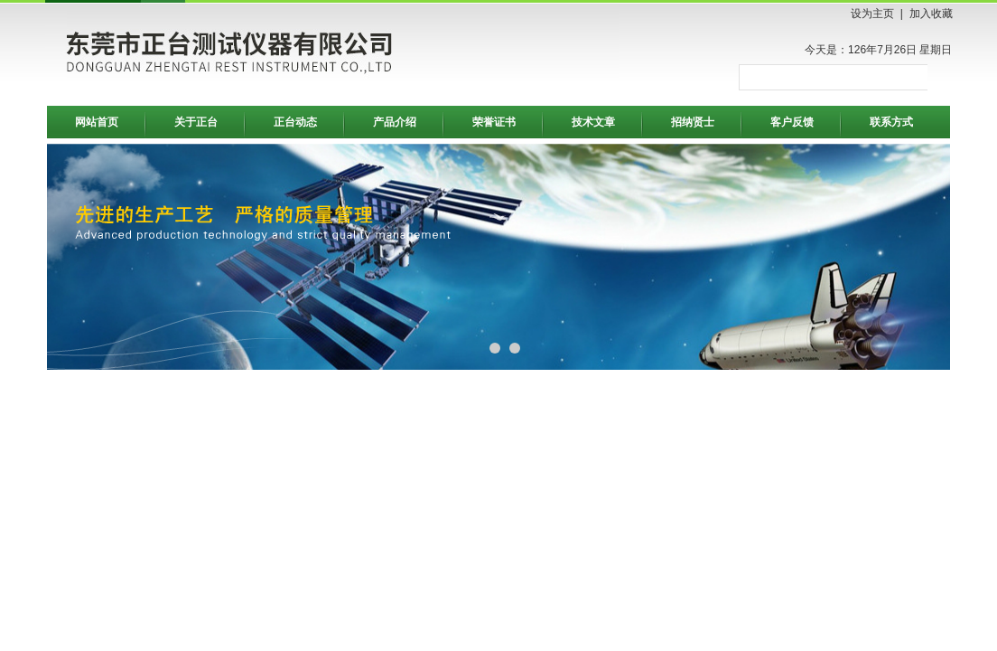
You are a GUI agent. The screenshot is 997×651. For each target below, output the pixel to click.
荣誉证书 (494, 122)
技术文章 (593, 122)
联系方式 (891, 122)
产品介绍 (394, 122)
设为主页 (872, 13)
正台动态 (295, 122)
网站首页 (96, 122)
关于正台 (196, 122)
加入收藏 (931, 13)
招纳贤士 (692, 122)
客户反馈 (792, 122)
